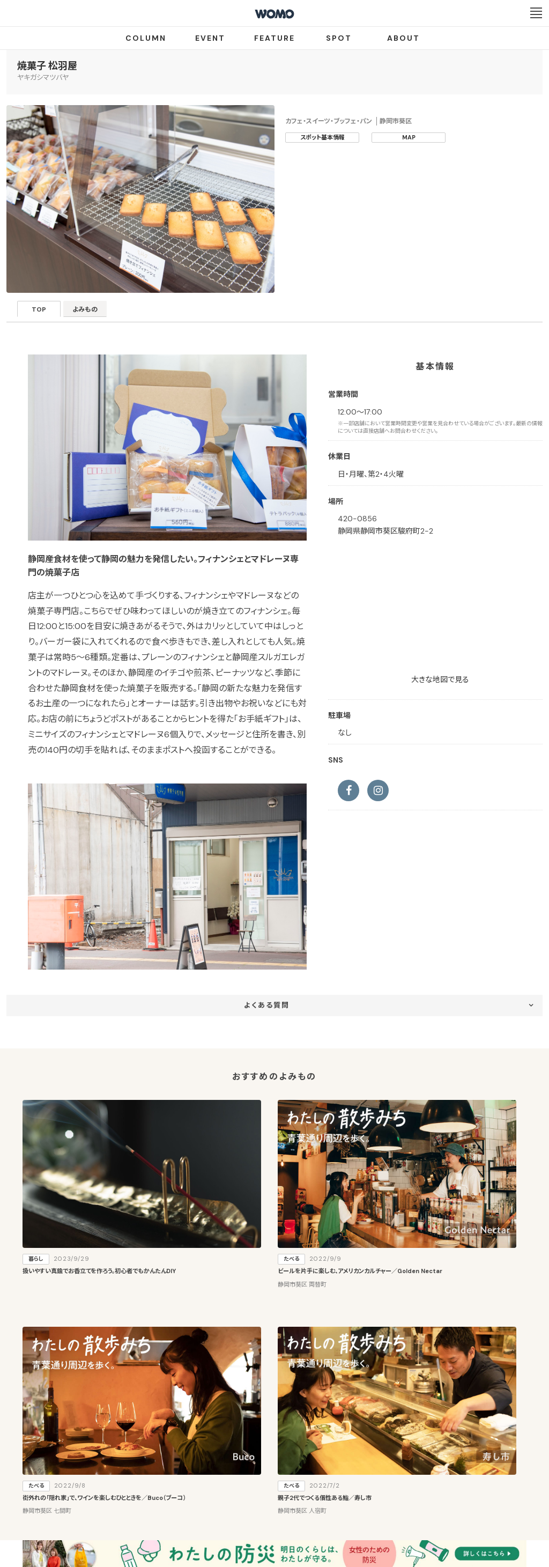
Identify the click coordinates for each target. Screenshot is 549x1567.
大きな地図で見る (440, 679)
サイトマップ (338, 1465)
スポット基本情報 (322, 137)
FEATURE (274, 38)
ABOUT (403, 38)
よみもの (100, 312)
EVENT (210, 38)
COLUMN (145, 38)
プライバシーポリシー (240, 1504)
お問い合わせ (360, 1504)
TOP (44, 312)
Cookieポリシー (305, 1504)
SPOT (339, 38)
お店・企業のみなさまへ (220, 1465)
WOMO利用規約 (287, 1465)
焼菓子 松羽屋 (47, 66)
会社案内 (183, 1504)
